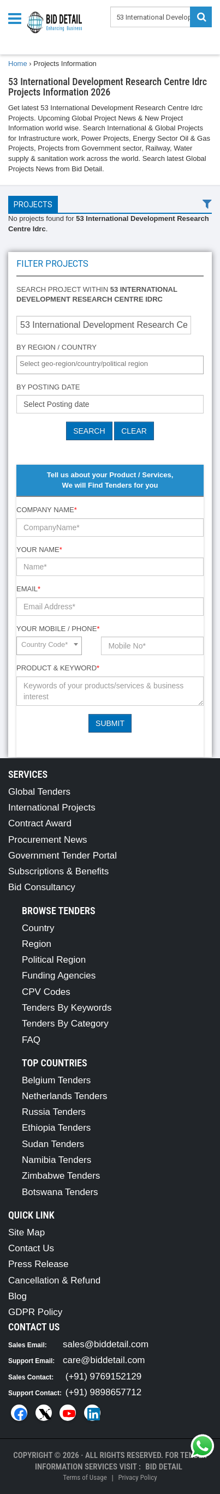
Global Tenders (39, 792)
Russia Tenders (54, 1112)
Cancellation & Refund (54, 1280)
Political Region (54, 960)
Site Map (26, 1232)
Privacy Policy (137, 1477)
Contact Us (31, 1248)
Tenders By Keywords (66, 1008)
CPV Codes (46, 992)
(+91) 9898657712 (103, 1392)
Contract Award (40, 823)
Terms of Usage (84, 1477)
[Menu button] (17, 17)
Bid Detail (163, 1467)
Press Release (38, 1264)
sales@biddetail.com (105, 1344)
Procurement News (47, 840)
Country (38, 928)
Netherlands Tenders (65, 1096)
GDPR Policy (35, 1312)
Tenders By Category (65, 1023)
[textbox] (113, 364)
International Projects (52, 807)
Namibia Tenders (56, 1160)
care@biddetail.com (104, 1360)
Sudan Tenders (53, 1144)
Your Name (39, 549)
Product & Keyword (57, 668)
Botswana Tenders (60, 1192)
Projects (33, 204)
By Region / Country (56, 347)
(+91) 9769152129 (103, 1376)
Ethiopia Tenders (56, 1128)
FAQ (31, 1040)
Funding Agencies (59, 975)
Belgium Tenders (56, 1080)
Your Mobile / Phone (57, 629)
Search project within (96, 294)
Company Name (46, 510)
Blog (17, 1296)
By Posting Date (48, 387)
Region (36, 944)
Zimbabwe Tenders (61, 1176)
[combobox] (110, 365)
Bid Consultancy (41, 887)
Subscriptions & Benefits (58, 871)
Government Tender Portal (62, 855)
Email (28, 589)
